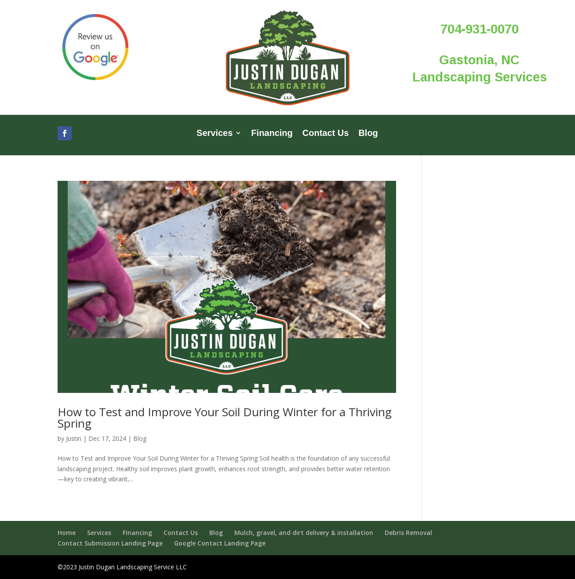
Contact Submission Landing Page (110, 543)
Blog (368, 134)
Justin (73, 438)
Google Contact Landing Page (220, 543)
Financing (271, 134)
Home (67, 532)
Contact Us (325, 134)
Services (215, 134)
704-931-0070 (479, 29)
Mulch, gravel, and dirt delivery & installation (303, 532)
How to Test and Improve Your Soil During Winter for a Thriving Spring (225, 417)
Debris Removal (408, 532)
